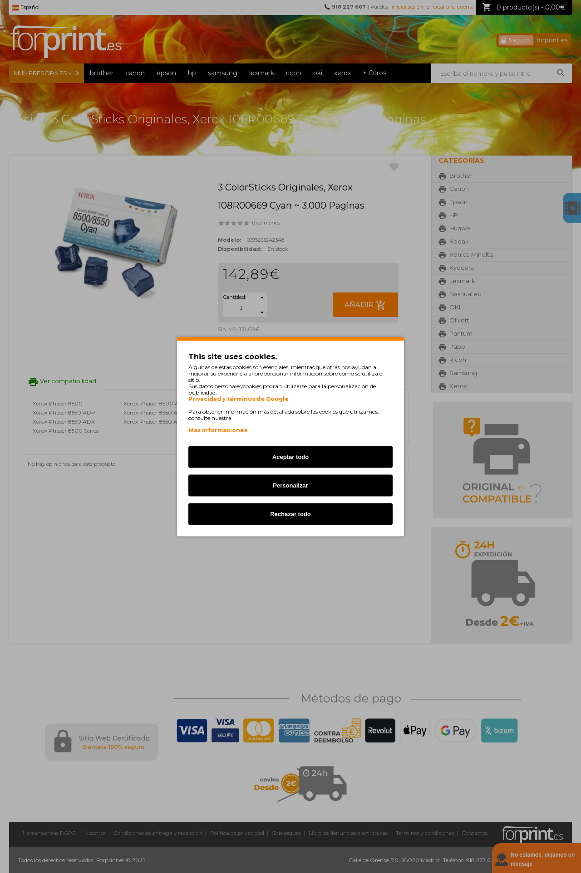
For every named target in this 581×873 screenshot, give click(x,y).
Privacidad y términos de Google (238, 398)
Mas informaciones (217, 429)
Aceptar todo (290, 456)
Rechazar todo (290, 513)
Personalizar (290, 485)
